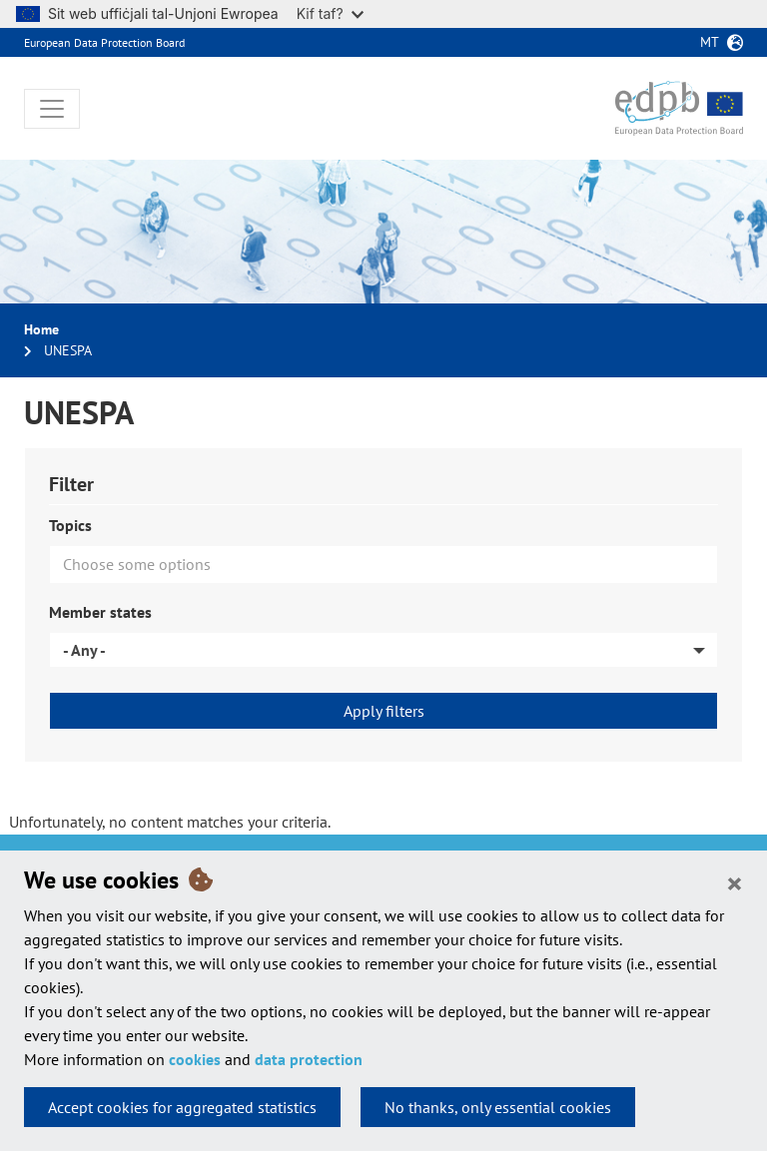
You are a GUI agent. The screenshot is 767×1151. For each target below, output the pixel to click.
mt (709, 42)
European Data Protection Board (104, 42)
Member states (100, 612)
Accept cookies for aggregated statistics (182, 1107)
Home (41, 329)
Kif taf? (330, 13)
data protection (309, 1059)
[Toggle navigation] (52, 109)
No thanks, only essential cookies (497, 1107)
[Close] (734, 882)
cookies (195, 1059)
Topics (70, 525)
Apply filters (384, 711)
